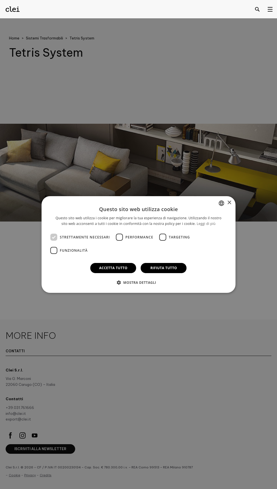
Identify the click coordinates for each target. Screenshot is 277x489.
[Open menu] (270, 9)
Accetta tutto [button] (113, 267)
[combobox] (221, 203)
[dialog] (139, 244)
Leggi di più (206, 223)
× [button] (229, 203)
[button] (138, 282)
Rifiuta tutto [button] (163, 267)
